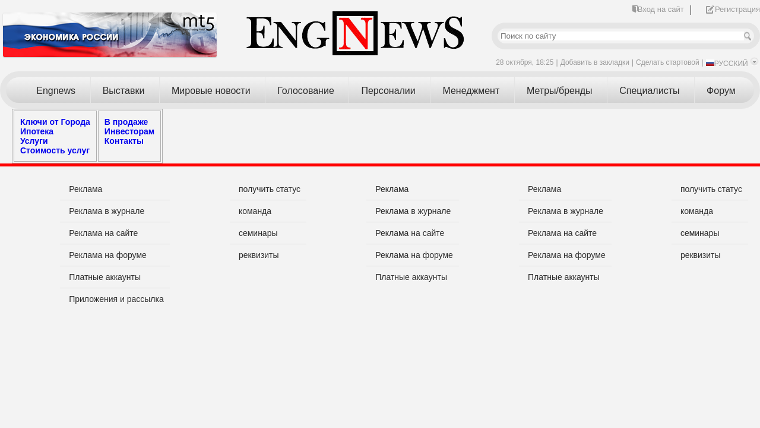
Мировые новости (211, 91)
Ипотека (36, 131)
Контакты (124, 141)
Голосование (305, 91)
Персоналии (388, 91)
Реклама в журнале (106, 211)
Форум (721, 91)
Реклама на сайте (103, 233)
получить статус (269, 189)
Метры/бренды (560, 91)
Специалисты (649, 91)
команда (255, 211)
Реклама (85, 189)
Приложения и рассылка (116, 299)
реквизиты (259, 255)
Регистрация (737, 9)
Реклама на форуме (108, 255)
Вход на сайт (661, 9)
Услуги (34, 141)
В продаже (126, 122)
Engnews (55, 91)
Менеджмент (470, 91)
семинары (258, 233)
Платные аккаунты (105, 277)
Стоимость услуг (55, 150)
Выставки (124, 91)
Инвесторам (129, 131)
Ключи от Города (55, 122)
